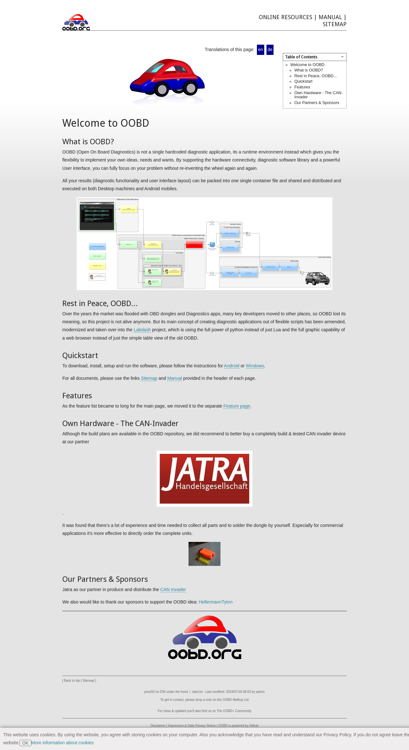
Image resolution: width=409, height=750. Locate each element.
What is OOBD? (308, 70)
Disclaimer (158, 725)
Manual (330, 17)
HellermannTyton (216, 601)
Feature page (236, 406)
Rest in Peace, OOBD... (315, 76)
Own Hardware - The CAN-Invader (318, 95)
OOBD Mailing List (235, 699)
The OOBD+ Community (234, 711)
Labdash (142, 329)
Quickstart (303, 81)
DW (163, 692)
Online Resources (285, 17)
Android (231, 365)
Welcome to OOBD (307, 65)
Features (302, 87)
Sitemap (335, 24)
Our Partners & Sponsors (316, 103)
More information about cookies (62, 742)
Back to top (72, 680)
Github (254, 725)
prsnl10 (149, 692)
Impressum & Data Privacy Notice (192, 725)
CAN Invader (173, 589)
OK (25, 743)
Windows (255, 365)
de (270, 49)
